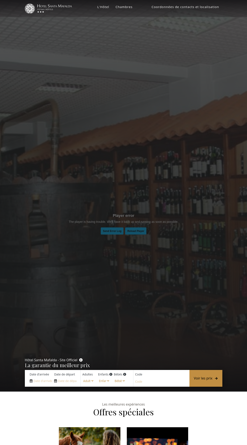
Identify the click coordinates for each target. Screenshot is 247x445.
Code (138, 374)
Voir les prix (206, 378)
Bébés (118, 374)
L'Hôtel (103, 7)
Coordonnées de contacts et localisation (185, 7)
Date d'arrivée (39, 374)
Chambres (124, 7)
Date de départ (64, 374)
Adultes (87, 374)
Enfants (103, 374)
